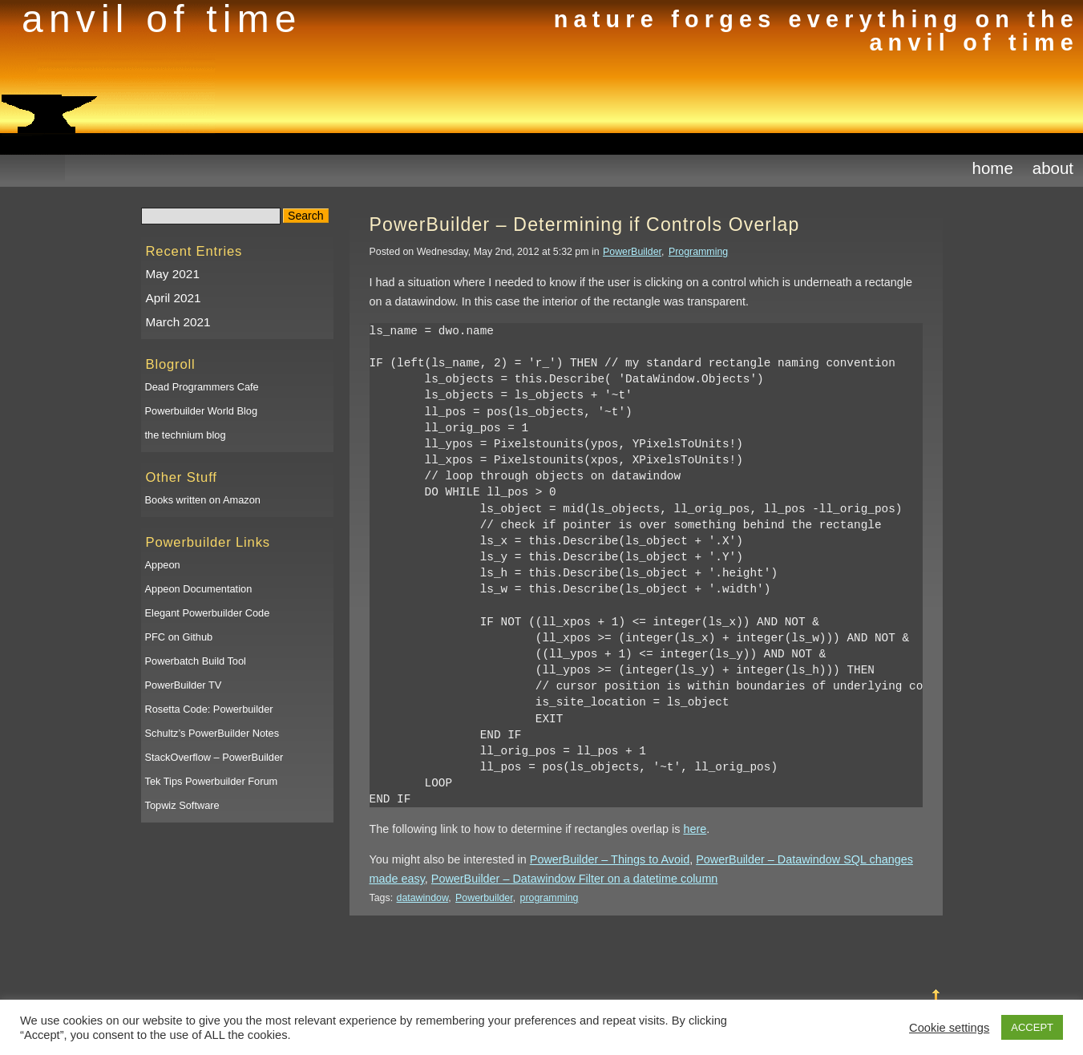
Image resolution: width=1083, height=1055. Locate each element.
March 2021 (178, 322)
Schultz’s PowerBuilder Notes (212, 733)
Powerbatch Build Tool (195, 661)
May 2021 (173, 274)
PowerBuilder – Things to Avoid (609, 859)
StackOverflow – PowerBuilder (214, 757)
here (694, 829)
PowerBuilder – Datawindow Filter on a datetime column (574, 878)
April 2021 (173, 298)
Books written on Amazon (203, 500)
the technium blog (185, 435)
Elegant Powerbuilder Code (207, 613)
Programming (698, 251)
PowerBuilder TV (183, 685)
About (1052, 168)
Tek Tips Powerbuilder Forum (211, 781)
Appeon (162, 565)
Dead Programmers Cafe (202, 387)
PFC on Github (179, 637)
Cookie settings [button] (949, 1027)
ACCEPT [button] (1032, 1027)
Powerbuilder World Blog (201, 411)
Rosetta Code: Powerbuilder (209, 709)
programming (549, 897)
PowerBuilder (632, 251)
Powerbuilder (484, 897)
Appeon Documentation (199, 589)
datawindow (423, 897)
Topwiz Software (182, 805)
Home (992, 168)
